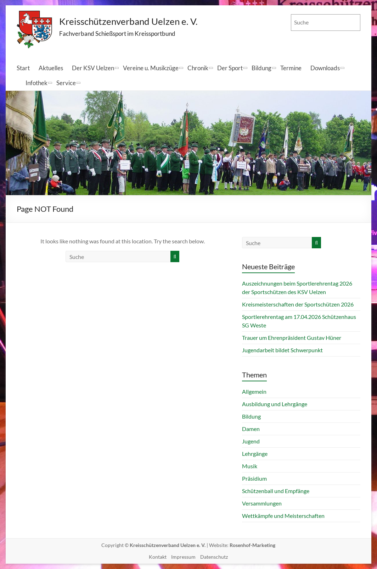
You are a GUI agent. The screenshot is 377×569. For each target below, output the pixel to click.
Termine (291, 68)
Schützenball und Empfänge (275, 490)
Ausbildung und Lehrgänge (274, 403)
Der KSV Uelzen (93, 68)
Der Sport (230, 68)
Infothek (36, 83)
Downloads (325, 68)
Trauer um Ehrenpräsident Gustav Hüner (291, 337)
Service (66, 83)
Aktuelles (51, 68)
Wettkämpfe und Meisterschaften (283, 515)
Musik (249, 466)
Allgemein (254, 391)
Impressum (183, 557)
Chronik (197, 68)
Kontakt (158, 557)
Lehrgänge (255, 453)
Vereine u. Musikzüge (151, 68)
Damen (251, 428)
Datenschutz (214, 557)
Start (23, 68)
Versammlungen (262, 503)
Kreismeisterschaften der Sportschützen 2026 (298, 304)
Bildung (261, 68)
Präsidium (254, 478)
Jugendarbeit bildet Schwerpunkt (282, 350)
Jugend (251, 441)
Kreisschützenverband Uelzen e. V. (128, 21)
